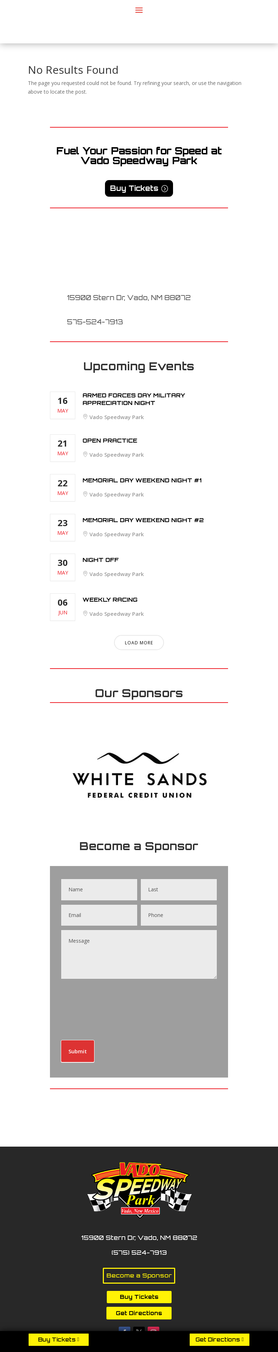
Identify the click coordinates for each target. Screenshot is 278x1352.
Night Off (101, 559)
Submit (77, 1051)
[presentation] (90, 1008)
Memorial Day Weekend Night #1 (142, 480)
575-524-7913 (95, 322)
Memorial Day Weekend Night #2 (143, 520)
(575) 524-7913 (139, 1252)
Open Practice (110, 440)
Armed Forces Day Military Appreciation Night (134, 399)
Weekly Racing (110, 599)
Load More (139, 643)
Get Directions (217, 1339)
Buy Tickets (57, 1339)
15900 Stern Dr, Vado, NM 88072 (129, 298)
